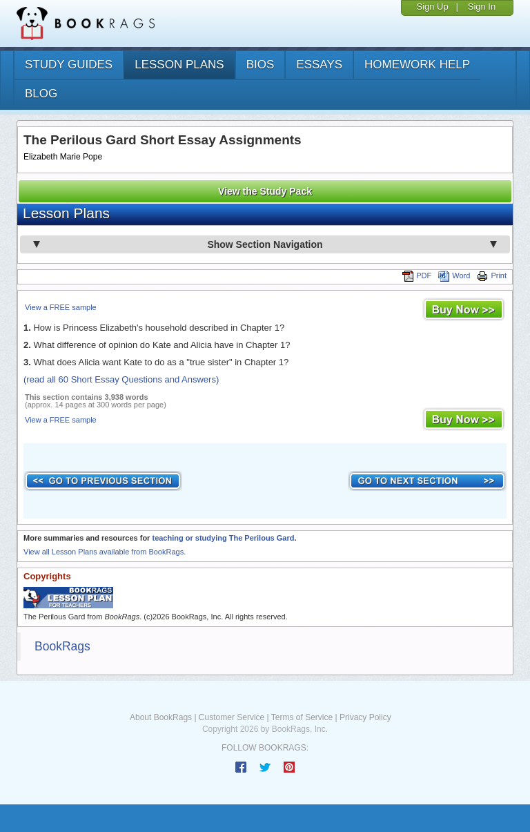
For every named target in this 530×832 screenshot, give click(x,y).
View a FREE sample (61, 307)
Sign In (481, 6)
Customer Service (231, 717)
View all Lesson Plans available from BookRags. (104, 552)
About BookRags (161, 717)
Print (492, 275)
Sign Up (432, 6)
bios (260, 64)
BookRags (62, 646)
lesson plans (179, 64)
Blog (41, 93)
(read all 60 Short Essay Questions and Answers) (121, 379)
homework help (417, 64)
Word (454, 275)
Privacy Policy (365, 717)
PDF (416, 275)
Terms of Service (302, 717)
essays (319, 64)
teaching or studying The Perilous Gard (223, 538)
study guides (68, 64)
